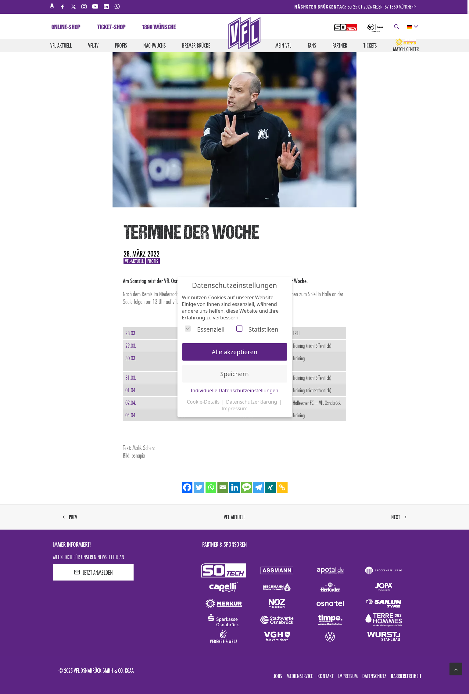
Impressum (348, 676)
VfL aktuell (61, 45)
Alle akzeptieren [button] (234, 352)
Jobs (278, 676)
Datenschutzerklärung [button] (252, 401)
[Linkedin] (234, 487)
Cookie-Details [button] (204, 401)
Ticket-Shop (111, 27)
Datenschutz (374, 676)
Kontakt (325, 676)
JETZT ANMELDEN (93, 572)
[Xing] (270, 487)
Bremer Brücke (196, 45)
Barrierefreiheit (406, 676)
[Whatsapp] (211, 487)
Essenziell (204, 329)
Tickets (370, 45)
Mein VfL (283, 45)
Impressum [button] (234, 408)
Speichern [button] (234, 374)
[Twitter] (199, 487)
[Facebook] (187, 487)
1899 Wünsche (159, 27)
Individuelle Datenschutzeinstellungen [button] (234, 390)
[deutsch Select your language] (412, 27)
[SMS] (246, 487)
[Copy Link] (282, 487)
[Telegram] (258, 487)
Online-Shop (66, 27)
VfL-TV (93, 45)
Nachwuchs (154, 45)
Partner (339, 45)
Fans (312, 45)
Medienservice (300, 676)
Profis (121, 45)
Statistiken (257, 329)
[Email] (222, 487)
